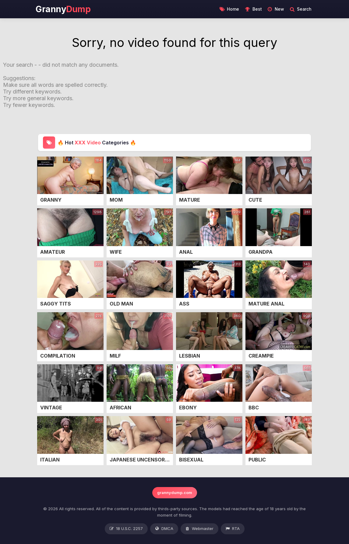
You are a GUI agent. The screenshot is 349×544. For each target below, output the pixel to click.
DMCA (164, 529)
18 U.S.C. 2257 (126, 529)
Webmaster (199, 529)
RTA (233, 529)
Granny (63, 9)
